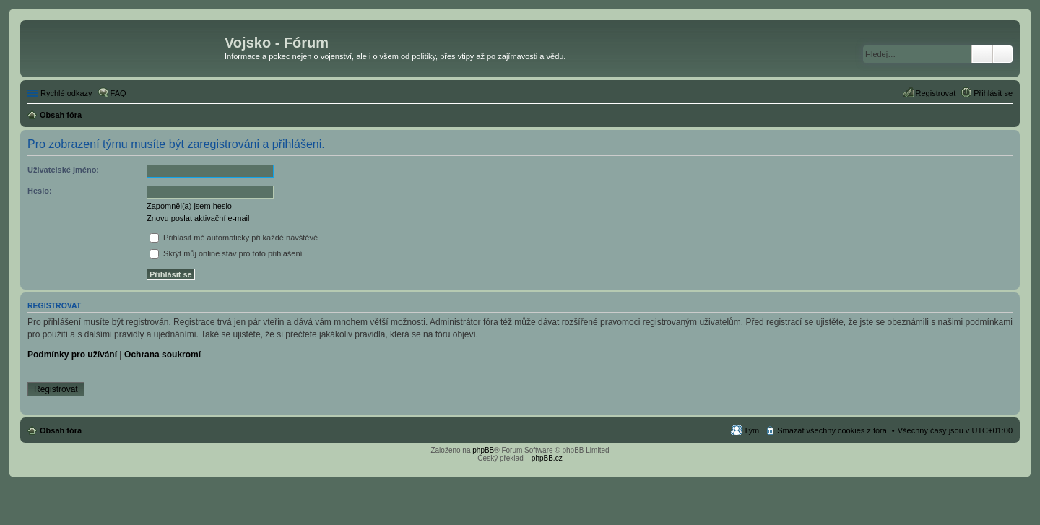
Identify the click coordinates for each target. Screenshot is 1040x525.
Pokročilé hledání (1003, 54)
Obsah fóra (61, 430)
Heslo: (39, 190)
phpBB (483, 450)
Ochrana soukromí (162, 355)
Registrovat (56, 389)
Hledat (982, 54)
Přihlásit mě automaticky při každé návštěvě (234, 237)
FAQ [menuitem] (118, 93)
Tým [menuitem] (751, 430)
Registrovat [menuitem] (936, 93)
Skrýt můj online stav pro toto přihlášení (226, 253)
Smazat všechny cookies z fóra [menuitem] (832, 430)
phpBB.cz (547, 458)
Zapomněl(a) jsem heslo (189, 205)
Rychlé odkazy (66, 93)
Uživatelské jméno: (63, 169)
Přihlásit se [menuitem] (993, 93)
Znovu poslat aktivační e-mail (198, 218)
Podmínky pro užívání (72, 355)
